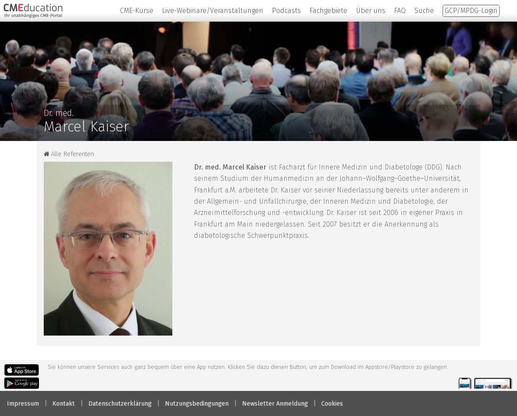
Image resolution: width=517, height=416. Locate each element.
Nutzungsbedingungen (197, 403)
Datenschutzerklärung (120, 403)
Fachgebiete (328, 10)
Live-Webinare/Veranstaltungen (212, 10)
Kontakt (63, 403)
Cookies (332, 403)
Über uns (370, 10)
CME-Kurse (136, 10)
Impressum (23, 403)
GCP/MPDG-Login (471, 10)
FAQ (400, 10)
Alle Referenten (69, 154)
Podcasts (286, 10)
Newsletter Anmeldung (275, 403)
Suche (424, 10)
